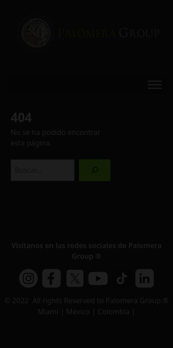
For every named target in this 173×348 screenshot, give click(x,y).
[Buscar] (94, 170)
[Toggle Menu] (155, 84)
